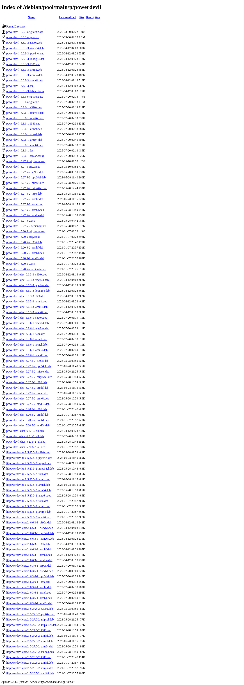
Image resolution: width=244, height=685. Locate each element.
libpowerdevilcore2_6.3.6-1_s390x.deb (28, 565)
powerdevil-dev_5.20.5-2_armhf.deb (27, 414)
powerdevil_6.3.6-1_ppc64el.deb (25, 118)
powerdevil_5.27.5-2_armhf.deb (25, 199)
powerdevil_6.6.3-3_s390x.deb (24, 42)
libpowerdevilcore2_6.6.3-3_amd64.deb (29, 560)
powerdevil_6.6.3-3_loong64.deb (25, 58)
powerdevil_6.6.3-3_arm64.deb (24, 75)
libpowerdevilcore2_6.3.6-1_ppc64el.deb (30, 576)
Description (93, 17)
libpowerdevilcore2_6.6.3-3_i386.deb (28, 544)
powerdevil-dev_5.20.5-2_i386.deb (26, 409)
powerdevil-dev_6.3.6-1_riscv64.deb (27, 323)
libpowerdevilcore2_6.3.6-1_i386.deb (28, 581)
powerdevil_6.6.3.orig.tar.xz (22, 37)
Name (31, 17)
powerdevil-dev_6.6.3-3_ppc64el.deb (27, 285)
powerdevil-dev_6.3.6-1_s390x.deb (26, 317)
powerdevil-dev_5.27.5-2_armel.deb (27, 393)
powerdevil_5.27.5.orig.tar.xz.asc (25, 161)
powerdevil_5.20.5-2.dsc (20, 263)
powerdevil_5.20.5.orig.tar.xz (23, 236)
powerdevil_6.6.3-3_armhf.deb (24, 69)
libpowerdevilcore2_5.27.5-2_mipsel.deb (30, 619)
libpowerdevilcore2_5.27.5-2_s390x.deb (29, 608)
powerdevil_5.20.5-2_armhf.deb (25, 247)
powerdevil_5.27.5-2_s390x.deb (25, 172)
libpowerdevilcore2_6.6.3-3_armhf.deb (28, 549)
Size (82, 17)
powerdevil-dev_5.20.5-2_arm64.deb (27, 420)
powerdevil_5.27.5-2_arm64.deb (25, 209)
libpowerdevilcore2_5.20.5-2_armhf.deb (29, 662)
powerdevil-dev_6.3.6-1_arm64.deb (27, 349)
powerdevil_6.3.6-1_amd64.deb (24, 145)
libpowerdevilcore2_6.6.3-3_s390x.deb (28, 522)
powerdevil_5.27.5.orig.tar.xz (23, 166)
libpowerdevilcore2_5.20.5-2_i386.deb (28, 657)
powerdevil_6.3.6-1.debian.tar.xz (25, 155)
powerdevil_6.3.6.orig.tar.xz (22, 102)
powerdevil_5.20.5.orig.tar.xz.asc (25, 231)
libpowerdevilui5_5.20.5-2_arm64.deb (28, 511)
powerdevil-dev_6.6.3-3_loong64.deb (28, 290)
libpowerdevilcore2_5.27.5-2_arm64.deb (29, 646)
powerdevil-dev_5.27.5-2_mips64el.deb (29, 376)
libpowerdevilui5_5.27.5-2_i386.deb (27, 473)
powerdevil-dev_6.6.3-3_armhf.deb (26, 301)
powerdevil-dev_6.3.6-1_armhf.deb (26, 339)
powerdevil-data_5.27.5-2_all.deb (25, 441)
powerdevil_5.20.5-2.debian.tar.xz (26, 269)
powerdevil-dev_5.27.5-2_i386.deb (26, 382)
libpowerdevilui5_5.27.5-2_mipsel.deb (28, 463)
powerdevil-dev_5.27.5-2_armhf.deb (27, 387)
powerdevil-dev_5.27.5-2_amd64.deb (27, 403)
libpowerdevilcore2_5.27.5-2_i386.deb (28, 630)
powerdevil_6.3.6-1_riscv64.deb (25, 112)
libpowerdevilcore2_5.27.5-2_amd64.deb (30, 651)
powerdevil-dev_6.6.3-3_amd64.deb (27, 312)
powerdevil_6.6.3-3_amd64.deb (24, 80)
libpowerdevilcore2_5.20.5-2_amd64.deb (30, 673)
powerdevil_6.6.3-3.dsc (19, 85)
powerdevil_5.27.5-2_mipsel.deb (25, 182)
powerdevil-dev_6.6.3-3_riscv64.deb (27, 279)
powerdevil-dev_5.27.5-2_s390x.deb (27, 360)
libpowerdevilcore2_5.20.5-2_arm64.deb (29, 668)
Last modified (67, 17)
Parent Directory (15, 26)
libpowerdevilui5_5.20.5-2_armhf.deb (28, 506)
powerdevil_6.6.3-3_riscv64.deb (25, 48)
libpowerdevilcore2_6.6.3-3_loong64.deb (30, 538)
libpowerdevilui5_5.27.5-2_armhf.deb (28, 479)
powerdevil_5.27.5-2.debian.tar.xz (26, 225)
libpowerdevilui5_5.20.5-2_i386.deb (27, 500)
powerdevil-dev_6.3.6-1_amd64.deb (27, 355)
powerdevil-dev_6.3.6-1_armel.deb (26, 344)
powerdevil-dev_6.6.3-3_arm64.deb (27, 306)
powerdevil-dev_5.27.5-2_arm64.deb (27, 398)
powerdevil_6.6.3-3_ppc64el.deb (25, 53)
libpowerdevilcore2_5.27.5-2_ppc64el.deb (30, 614)
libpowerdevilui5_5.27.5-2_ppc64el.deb (29, 457)
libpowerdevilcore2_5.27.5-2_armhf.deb (29, 635)
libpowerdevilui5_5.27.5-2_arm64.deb (28, 490)
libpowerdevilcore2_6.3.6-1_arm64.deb (29, 597)
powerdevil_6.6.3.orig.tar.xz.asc (24, 31)
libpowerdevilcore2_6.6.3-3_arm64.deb (29, 554)
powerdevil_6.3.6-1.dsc (19, 150)
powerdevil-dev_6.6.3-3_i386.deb (25, 296)
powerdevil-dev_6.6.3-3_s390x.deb (26, 274)
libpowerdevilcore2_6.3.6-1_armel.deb (28, 592)
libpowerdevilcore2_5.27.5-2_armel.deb (29, 641)
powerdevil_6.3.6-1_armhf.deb (24, 128)
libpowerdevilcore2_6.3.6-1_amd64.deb (29, 603)
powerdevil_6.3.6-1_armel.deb (24, 134)
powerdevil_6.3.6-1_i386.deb (23, 123)
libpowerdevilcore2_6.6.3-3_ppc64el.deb (30, 533)
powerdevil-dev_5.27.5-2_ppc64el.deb (28, 366)
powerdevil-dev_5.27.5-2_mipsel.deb (27, 371)
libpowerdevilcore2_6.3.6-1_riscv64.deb (29, 571)
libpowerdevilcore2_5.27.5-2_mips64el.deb (31, 624)
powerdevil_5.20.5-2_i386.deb (24, 242)
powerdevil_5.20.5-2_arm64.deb (25, 252)
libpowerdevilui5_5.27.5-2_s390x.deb (28, 452)
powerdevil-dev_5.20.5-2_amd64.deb (27, 425)
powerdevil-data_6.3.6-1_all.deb (25, 436)
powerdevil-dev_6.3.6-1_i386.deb (25, 333)
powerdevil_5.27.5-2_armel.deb (24, 204)
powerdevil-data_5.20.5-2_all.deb (25, 447)
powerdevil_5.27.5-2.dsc (20, 220)
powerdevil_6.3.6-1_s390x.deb (24, 107)
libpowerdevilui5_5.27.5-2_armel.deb (28, 484)
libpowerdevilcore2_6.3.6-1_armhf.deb (28, 587)
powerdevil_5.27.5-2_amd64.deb (25, 215)
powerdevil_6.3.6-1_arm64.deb (24, 139)
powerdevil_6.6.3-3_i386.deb (23, 64)
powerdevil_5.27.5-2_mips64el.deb (26, 188)
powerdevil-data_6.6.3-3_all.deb (25, 430)
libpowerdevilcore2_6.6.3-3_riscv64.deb (29, 527)
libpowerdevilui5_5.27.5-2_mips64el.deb (30, 468)
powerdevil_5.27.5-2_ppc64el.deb (26, 177)
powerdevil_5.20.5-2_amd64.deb (25, 258)
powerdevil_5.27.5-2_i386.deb (24, 193)
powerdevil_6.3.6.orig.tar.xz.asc (24, 96)
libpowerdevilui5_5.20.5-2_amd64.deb (28, 517)
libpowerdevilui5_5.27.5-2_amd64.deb (28, 495)
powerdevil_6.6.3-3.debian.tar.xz (25, 91)
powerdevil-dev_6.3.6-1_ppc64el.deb (27, 328)
